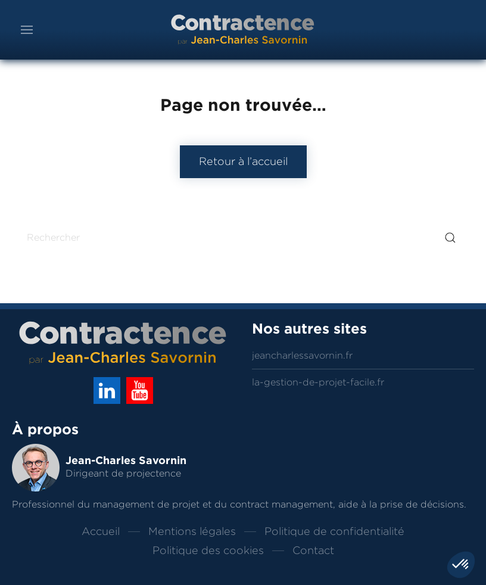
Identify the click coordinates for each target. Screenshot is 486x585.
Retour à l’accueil (243, 161)
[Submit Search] (450, 238)
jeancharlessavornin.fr (302, 355)
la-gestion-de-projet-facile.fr (318, 382)
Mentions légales (192, 531)
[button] (27, 30)
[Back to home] (243, 30)
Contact (313, 550)
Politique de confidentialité (334, 531)
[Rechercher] (243, 238)
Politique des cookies (208, 550)
